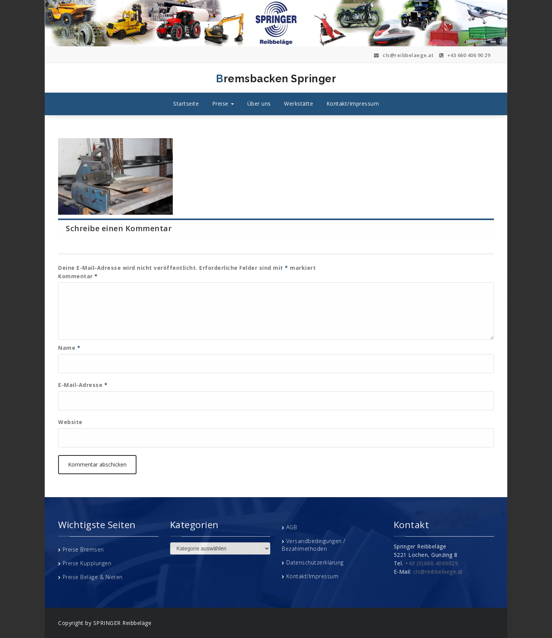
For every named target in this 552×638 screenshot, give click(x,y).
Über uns (259, 103)
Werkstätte (298, 103)
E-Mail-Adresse (82, 384)
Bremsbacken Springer (203, 79)
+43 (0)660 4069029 (431, 563)
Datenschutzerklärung (315, 562)
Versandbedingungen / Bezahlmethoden (314, 544)
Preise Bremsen (83, 549)
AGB (291, 527)
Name (69, 347)
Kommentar (78, 276)
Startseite (186, 103)
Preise (223, 103)
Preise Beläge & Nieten (93, 577)
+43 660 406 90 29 (464, 55)
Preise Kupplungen (87, 563)
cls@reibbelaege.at (403, 55)
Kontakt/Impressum (352, 103)
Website (70, 422)
